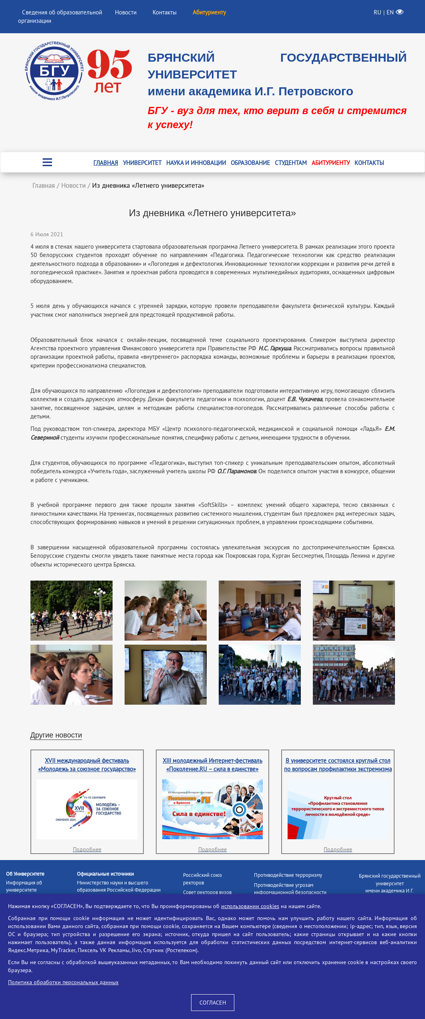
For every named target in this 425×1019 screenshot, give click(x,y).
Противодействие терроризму (288, 875)
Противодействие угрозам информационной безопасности (290, 889)
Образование (250, 163)
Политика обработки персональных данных (63, 982)
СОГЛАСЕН (212, 1002)
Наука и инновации (196, 163)
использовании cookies (250, 906)
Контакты (165, 12)
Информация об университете (24, 886)
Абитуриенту (331, 163)
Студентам (291, 163)
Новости (126, 12)
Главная (105, 163)
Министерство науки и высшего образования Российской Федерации (119, 886)
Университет (142, 163)
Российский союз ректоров (202, 879)
